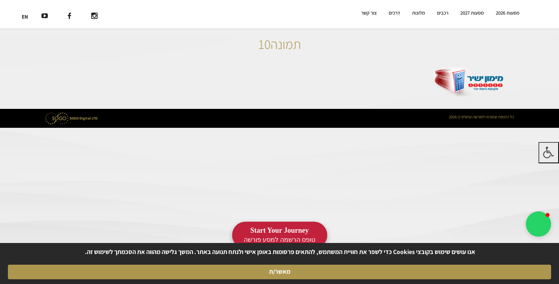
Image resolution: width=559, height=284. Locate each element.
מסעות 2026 (507, 12)
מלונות (419, 12)
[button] (538, 224)
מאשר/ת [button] (128, 267)
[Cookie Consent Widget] (279, 267)
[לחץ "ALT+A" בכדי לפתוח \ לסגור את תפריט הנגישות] (548, 152)
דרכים (395, 12)
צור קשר (370, 12)
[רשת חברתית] (94, 17)
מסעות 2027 (472, 12)
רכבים (443, 12)
